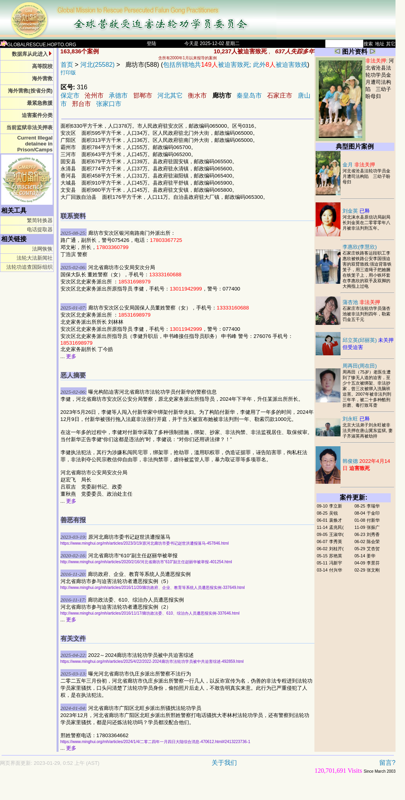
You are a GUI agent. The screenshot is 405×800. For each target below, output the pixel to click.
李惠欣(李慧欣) (360, 247)
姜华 (371, 555)
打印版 (68, 72)
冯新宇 (335, 562)
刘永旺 (356, 419)
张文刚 (373, 570)
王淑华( (336, 534)
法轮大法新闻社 (35, 258)
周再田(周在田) (360, 366)
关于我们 (224, 762)
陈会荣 (373, 541)
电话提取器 (40, 229)
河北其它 (170, 95)
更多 (71, 356)
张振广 (373, 527)
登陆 (151, 43)
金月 (359, 165)
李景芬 (373, 562)
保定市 (70, 95)
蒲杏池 (361, 302)
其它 (391, 44)
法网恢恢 (42, 249)
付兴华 (335, 570)
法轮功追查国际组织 (29, 267)
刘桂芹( (336, 548)
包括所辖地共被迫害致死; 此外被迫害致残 (235, 64)
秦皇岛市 (249, 95)
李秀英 (335, 541)
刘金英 (356, 211)
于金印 (373, 513)
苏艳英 (335, 555)
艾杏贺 (373, 548)
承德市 (118, 95)
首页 (67, 64)
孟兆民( (336, 527)
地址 (379, 44)
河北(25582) (97, 64)
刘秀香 (373, 534)
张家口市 (108, 103)
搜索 (368, 44)
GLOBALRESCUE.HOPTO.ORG (38, 44)
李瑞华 (373, 506)
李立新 (335, 506)
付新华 (373, 520)
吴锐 (333, 513)
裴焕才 (335, 520)
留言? (387, 762)
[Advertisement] (170, 791)
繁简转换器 (40, 220)
